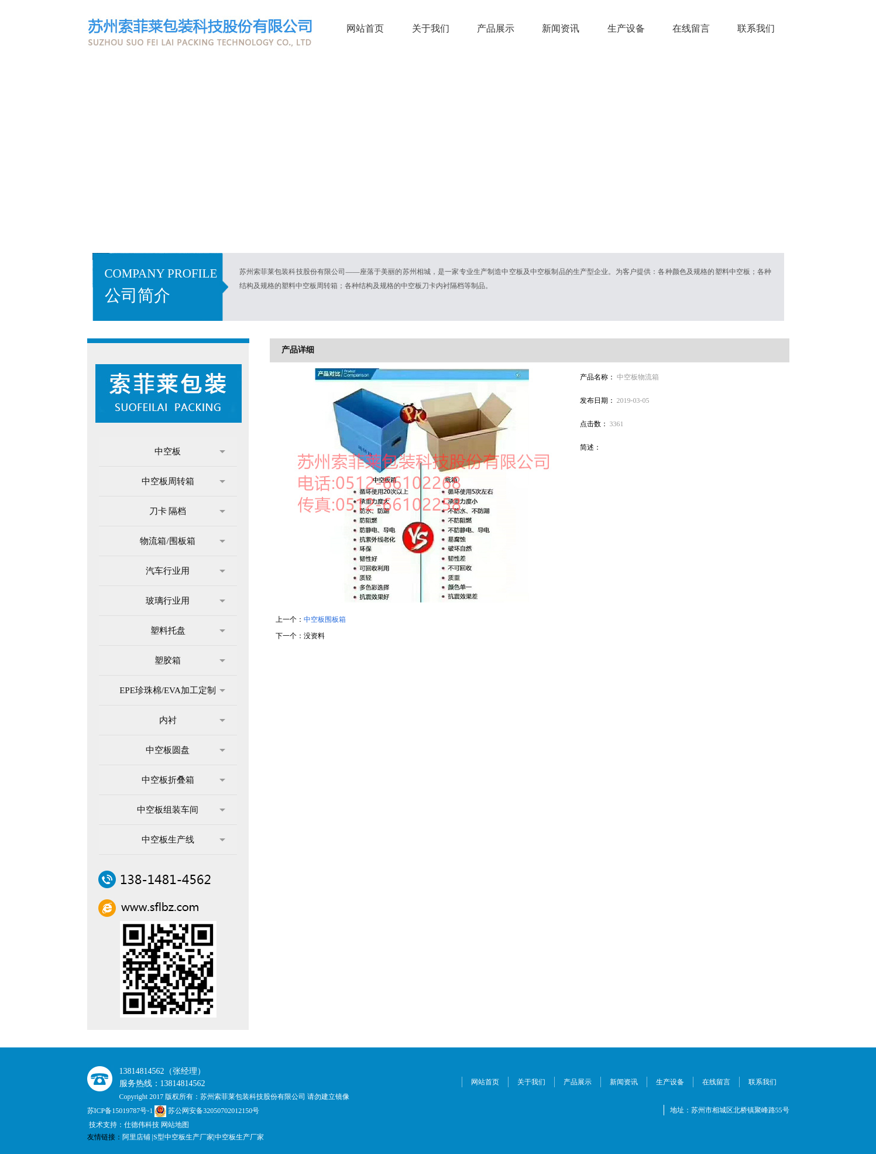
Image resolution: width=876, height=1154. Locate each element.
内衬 (192, 720)
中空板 (189, 451)
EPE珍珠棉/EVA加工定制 (172, 690)
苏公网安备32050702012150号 (206, 1111)
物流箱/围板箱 (182, 541)
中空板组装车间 (181, 809)
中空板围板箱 (325, 619)
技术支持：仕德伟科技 (124, 1125)
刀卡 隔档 (187, 511)
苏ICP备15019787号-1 (121, 1111)
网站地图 (175, 1125)
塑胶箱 (189, 660)
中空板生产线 (183, 839)
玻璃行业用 (185, 600)
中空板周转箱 (183, 481)
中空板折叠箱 (183, 780)
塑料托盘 (187, 630)
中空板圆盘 (185, 750)
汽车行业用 (185, 571)
